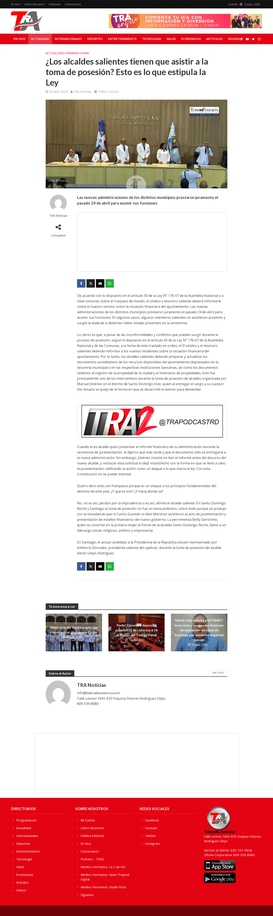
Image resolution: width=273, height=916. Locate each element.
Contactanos (73, 4)
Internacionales (68, 39)
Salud (171, 39)
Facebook (152, 820)
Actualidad (40, 39)
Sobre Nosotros (34, 4)
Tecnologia (151, 39)
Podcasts (55, 4)
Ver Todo (218, 672)
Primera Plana (77, 53)
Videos (21, 890)
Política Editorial (92, 836)
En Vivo (15, 4)
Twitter (150, 836)
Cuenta (233, 4)
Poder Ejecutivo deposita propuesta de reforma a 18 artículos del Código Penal (136, 630)
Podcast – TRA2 (92, 859)
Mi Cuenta (88, 820)
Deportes (95, 39)
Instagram (152, 843)
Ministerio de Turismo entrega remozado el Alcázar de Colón (74, 629)
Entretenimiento (122, 39)
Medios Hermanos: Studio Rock (103, 887)
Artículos (214, 39)
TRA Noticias (82, 92)
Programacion (26, 820)
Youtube (151, 828)
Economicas (191, 39)
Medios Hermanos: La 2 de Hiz (103, 867)
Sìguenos (87, 895)
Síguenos (235, 39)
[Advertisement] (152, 242)
